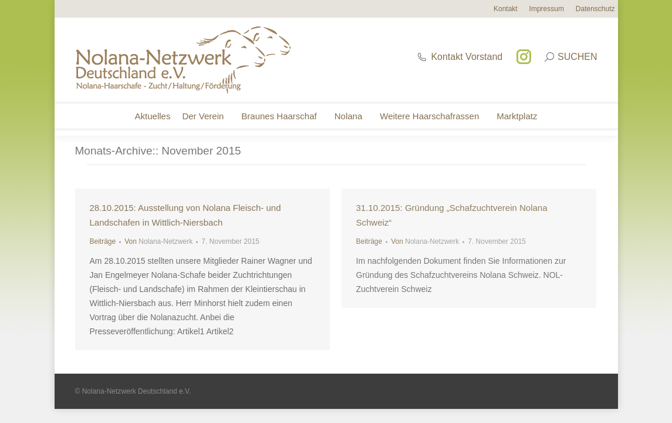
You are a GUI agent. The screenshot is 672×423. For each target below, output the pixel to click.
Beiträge (103, 241)
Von (158, 241)
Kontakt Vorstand (459, 57)
